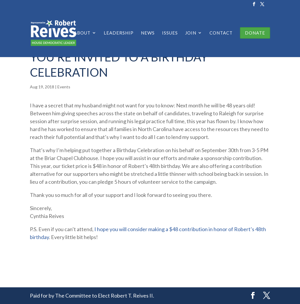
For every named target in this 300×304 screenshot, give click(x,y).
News (148, 33)
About (82, 33)
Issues (170, 33)
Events (63, 86)
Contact (221, 33)
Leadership (119, 33)
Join (190, 33)
